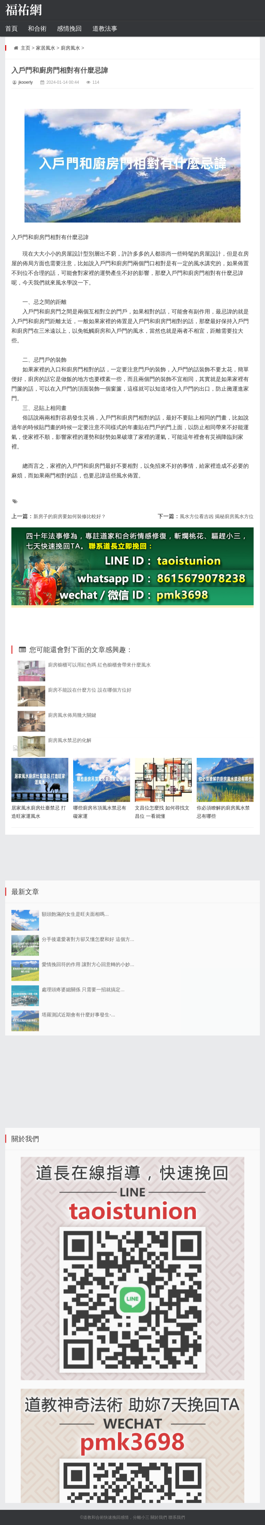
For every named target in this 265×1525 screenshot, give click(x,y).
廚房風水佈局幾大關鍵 (72, 804)
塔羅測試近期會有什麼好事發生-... (78, 1128)
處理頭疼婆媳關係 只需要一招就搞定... (83, 1102)
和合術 (37, 28)
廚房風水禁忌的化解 (69, 830)
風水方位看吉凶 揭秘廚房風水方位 (217, 516)
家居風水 (45, 48)
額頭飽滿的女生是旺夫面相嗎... (75, 1027)
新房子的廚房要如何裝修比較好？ (69, 516)
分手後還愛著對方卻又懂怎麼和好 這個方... (88, 1052)
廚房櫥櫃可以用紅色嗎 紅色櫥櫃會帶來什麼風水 (99, 754)
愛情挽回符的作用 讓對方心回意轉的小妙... (88, 1077)
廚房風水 (70, 48)
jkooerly (25, 82)
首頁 (11, 28)
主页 (25, 48)
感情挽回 (69, 28)
